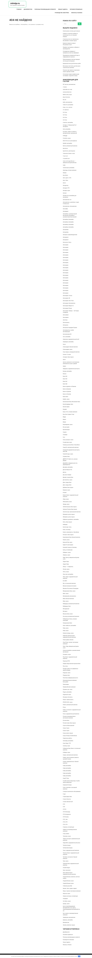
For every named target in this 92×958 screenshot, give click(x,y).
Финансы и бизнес (76, 12)
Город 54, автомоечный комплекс (71, 447)
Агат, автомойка (66, 336)
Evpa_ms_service (67, 107)
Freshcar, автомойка (68, 122)
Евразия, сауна (66, 490)
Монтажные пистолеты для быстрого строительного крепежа (71, 66)
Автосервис (65, 245)
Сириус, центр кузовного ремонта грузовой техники (71, 758)
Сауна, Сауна (66, 728)
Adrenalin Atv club (67, 89)
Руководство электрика (62, 12)
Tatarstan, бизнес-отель (69, 153)
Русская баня (66, 720)
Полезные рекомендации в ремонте (45, 9)
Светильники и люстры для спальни (71, 31)
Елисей (64, 492)
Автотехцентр (66, 322)
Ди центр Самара (67, 474)
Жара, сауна (66, 499)
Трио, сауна (65, 861)
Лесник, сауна (66, 569)
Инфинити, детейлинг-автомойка (71, 519)
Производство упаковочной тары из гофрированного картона (71, 56)
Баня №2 (65, 381)
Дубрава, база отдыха (68, 487)
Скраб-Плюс (66, 778)
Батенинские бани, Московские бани (71, 401)
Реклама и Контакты (67, 697)
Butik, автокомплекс (67, 102)
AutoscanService (67, 92)
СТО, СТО (65, 822)
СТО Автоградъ (66, 812)
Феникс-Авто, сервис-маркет (70, 888)
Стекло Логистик (67, 799)
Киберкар (65, 524)
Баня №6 (65, 384)
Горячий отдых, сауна (68, 454)
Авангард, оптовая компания (69, 170)
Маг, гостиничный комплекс (69, 583)
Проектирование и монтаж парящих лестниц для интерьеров (71, 60)
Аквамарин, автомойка (68, 341)
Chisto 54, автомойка (68, 104)
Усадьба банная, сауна (68, 881)
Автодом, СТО (66, 188)
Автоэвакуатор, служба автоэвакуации (68, 330)
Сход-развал (66, 833)
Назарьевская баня (67, 623)
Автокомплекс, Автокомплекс (70, 206)
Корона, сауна (66, 539)
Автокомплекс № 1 (67, 199)
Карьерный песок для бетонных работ (72, 63)
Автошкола (65, 325)
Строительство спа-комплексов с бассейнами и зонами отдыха (71, 39)
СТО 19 (64, 809)
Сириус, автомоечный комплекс (70, 755)
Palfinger (65, 135)
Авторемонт (66, 237)
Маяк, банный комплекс (68, 598)
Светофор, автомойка (68, 740)
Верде (64, 417)
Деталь (64, 472)
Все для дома (66, 427)
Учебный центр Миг (67, 886)
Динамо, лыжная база (68, 477)
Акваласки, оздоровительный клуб (71, 339)
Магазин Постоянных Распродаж (70, 588)
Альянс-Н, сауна (67, 354)
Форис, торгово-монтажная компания (71, 891)
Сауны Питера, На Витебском (70, 735)
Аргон (64, 359)
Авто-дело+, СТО (67, 178)
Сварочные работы (67, 738)
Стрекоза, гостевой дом (68, 827)
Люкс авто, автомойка (68, 574)
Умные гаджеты (62, 9)
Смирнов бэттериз (67, 785)
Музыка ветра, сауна (68, 614)
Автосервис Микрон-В (68, 305)
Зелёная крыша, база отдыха (69, 506)
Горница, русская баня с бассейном (71, 445)
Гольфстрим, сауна (67, 442)
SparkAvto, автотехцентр (69, 151)
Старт (64, 794)
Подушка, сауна (66, 672)
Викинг (64, 419)
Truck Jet (65, 156)
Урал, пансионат (67, 870)
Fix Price (65, 112)
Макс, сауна (65, 593)
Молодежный (66, 608)
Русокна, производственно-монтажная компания (69, 717)
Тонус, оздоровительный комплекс (71, 850)
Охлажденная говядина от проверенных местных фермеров (71, 52)
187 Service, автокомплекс (69, 84)
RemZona (65, 148)
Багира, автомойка (67, 371)
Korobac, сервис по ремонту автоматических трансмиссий (70, 132)
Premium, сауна (67, 138)
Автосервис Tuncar (67, 295)
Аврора (64, 172)
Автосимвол (66, 315)
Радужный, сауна (67, 694)
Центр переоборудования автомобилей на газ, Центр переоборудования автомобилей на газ (71, 908)
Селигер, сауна (66, 746)
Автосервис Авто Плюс (68, 300)
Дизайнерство (28, 9)
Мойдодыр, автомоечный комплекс (71, 603)
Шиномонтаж (66, 922)
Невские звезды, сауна (68, 633)
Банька (64, 373)
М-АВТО (65, 581)
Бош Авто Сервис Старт (68, 414)
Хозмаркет (65, 898)
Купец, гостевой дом (67, 550)
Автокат (65, 193)
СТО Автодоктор (67, 814)
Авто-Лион (65, 180)
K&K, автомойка (66, 129)
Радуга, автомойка (67, 692)
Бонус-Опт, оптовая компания (70, 412)
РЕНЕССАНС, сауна (67, 702)
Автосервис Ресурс (67, 308)
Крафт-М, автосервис (68, 545)
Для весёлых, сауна (67, 480)
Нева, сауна (65, 628)
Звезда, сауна (66, 504)
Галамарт (65, 434)
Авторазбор (65, 229)
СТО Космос (66, 817)
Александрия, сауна (67, 349)
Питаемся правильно (76, 9)
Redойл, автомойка (67, 143)
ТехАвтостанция (67, 845)
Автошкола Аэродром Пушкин (70, 327)
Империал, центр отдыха (69, 514)
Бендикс (65, 409)
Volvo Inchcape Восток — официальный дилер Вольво (69, 161)
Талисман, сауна (67, 836)
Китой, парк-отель (67, 527)
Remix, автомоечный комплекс (70, 146)
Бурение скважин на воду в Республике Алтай (69, 43)
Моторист (65, 611)
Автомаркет (65, 211)
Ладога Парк (66, 561)
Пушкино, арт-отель (67, 689)
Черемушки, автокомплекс (69, 917)
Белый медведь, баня (68, 404)
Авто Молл (65, 175)
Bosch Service (66, 97)
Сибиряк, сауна (66, 752)
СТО (64, 804)
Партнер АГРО (66, 661)
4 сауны (65, 87)
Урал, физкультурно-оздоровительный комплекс (69, 873)
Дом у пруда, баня (67, 482)
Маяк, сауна (65, 601)
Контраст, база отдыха (68, 534)
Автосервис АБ (66, 298)
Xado (64, 165)
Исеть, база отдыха (67, 522)
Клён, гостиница (66, 529)
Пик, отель (65, 666)
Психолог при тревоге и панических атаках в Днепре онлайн (71, 70)
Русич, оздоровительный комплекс (71, 714)
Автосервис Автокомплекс (69, 303)
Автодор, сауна (66, 190)
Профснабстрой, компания (69, 687)
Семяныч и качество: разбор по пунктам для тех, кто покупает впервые (70, 35)
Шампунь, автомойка (68, 920)
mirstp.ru (15, 3)
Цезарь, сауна (66, 903)
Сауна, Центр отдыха (68, 733)
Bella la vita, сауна (67, 94)
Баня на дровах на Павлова (69, 386)
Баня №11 (65, 376)
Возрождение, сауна (67, 424)
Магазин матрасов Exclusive (69, 586)
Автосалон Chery (67, 242)
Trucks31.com (66, 158)
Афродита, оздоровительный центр (71, 368)
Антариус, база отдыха (68, 357)
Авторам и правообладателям (70, 234)
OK (79, 956)
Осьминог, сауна (67, 654)
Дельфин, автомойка (68, 467)
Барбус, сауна (66, 399)
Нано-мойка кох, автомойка (69, 625)
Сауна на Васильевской (68, 725)
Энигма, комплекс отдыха (69, 925)
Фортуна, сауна (66, 893)
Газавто (65, 432)
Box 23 (64, 99)
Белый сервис (66, 406)
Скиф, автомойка (67, 765)
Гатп (64, 437)
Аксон (64, 344)
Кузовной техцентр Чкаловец (70, 547)
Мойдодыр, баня (67, 606)
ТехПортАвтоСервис (68, 848)
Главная (18, 9)
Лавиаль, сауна (66, 555)
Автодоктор (65, 185)
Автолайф (65, 209)
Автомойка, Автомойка (68, 219)
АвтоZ (64, 183)
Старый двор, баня (67, 796)
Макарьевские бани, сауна (69, 591)
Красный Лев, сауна (67, 542)
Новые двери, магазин (68, 639)
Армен (64, 366)
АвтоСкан (65, 320)
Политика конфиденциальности (70, 678)
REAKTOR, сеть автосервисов (70, 140)
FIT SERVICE (66, 110)
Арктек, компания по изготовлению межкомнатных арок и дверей (71, 362)
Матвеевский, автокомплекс (69, 596)
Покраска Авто (66, 675)
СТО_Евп (65, 819)
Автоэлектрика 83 (67, 334)
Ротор (64, 707)
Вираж (64, 422)
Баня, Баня (65, 396)
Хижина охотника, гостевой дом (70, 896)
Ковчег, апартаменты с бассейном (71, 532)
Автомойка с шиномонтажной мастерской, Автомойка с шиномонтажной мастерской (70, 215)
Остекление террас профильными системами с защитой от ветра (71, 74)
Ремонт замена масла (68, 699)
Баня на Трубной (67, 391)
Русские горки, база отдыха (69, 723)
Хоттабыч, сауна (67, 901)
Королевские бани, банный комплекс (71, 537)
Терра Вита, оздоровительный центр (71, 842)
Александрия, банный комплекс (70, 347)
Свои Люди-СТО (67, 743)
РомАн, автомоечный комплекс (70, 704)
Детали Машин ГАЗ (67, 469)
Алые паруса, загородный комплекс (71, 352)
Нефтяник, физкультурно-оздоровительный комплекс (69, 636)
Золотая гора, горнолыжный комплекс (72, 512)
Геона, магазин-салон (68, 439)
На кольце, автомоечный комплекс (71, 616)
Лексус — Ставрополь (68, 566)
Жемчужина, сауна (67, 501)
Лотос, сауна (66, 571)
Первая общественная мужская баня (71, 663)
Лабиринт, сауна (67, 552)
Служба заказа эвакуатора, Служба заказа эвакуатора (71, 781)
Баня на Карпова (67, 389)
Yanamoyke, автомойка (68, 167)
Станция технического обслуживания (71, 791)
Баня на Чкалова (67, 394)
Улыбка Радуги (66, 867)
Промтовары (66, 684)
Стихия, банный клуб (68, 801)
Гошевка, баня (66, 456)
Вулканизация (66, 429)
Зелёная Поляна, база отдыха (70, 509)
